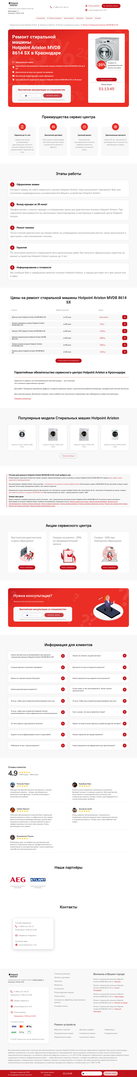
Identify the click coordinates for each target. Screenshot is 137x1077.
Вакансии (79, 18)
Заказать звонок (110, 6)
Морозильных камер (62, 1037)
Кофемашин (110, 1030)
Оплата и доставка (62, 977)
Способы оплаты (61, 1006)
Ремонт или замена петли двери (116, 504)
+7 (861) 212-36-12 (60, 7)
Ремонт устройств (55, 18)
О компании (40, 18)
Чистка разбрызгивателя (69, 504)
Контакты (89, 18)
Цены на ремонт (106, 80)
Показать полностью (22, 398)
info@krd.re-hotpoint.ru (25, 935)
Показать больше (68, 456)
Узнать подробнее (26, 567)
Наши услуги (59, 996)
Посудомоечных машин (63, 1033)
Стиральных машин (87, 1033)
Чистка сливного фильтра (50, 504)
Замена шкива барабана (98, 501)
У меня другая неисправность (68, 360)
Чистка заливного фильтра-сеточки (91, 504)
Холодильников (111, 1033)
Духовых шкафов (86, 1030)
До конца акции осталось (47, 1073)
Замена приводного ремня (79, 501)
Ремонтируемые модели (64, 992)
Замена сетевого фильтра (31, 504)
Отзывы (98, 18)
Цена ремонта (69, 18)
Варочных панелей (62, 1030)
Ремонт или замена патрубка (19, 506)
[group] (17, 881)
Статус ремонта (92, 6)
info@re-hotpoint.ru (20, 1000)
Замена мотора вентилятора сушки (42, 506)
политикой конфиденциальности (56, 100)
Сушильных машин (87, 1037)
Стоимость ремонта (62, 974)
